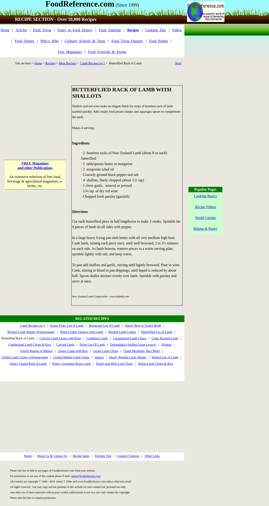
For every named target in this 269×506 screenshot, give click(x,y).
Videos (177, 30)
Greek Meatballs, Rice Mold (141, 351)
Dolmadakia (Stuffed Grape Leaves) (133, 344)
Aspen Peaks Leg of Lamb (67, 325)
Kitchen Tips (103, 456)
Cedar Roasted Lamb (165, 338)
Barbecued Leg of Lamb (104, 325)
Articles (21, 30)
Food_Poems (158, 41)
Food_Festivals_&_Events (107, 52)
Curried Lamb (65, 344)
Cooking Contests (128, 456)
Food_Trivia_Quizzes (127, 41)
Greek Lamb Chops (105, 351)
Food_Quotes (24, 41)
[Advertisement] (35, 113)
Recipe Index (81, 456)
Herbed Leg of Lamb (165, 357)
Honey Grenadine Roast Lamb (71, 363)
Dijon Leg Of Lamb (92, 344)
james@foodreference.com (85, 476)
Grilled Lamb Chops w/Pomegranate (24, 357)
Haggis (99, 357)
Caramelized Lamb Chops (129, 338)
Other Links (152, 456)
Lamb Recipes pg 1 (92, 63)
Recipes (50, 63)
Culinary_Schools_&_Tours (85, 41)
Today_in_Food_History (75, 30)
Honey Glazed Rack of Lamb (28, 363)
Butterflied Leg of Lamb (156, 332)
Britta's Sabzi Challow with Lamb (81, 332)
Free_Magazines (70, 52)
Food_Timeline (110, 30)
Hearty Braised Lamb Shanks (127, 357)
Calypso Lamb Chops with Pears (60, 338)
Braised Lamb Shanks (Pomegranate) (31, 332)
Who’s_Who (49, 41)
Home (5, 30)
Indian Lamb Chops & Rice (155, 363)
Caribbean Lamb (97, 338)
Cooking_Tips (155, 30)
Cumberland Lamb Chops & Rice (29, 344)
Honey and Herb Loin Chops (114, 363)
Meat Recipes (67, 63)
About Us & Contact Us (52, 456)
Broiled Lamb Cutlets (122, 332)
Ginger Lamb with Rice (73, 351)
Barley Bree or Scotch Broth (143, 325)
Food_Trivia (42, 30)
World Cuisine (205, 218)
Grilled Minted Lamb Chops (71, 357)
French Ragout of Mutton (36, 351)
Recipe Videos (205, 207)
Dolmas (166, 344)
